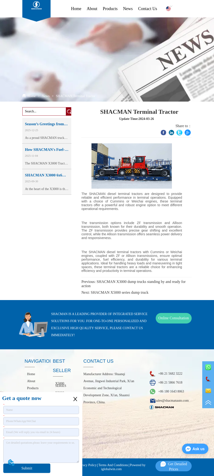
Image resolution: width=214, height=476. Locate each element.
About (92, 8)
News (128, 8)
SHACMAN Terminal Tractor (75, 96)
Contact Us (147, 8)
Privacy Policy (87, 465)
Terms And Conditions (113, 465)
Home (76, 8)
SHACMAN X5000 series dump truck (119, 292)
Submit (26, 468)
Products (110, 8)
